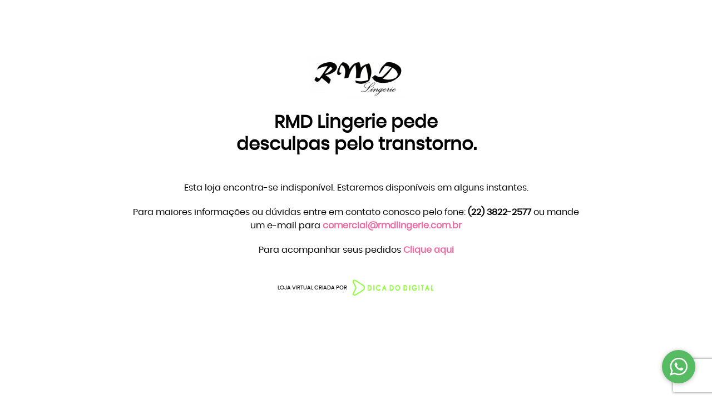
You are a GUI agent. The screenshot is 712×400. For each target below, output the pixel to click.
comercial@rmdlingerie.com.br (392, 225)
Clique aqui (428, 250)
